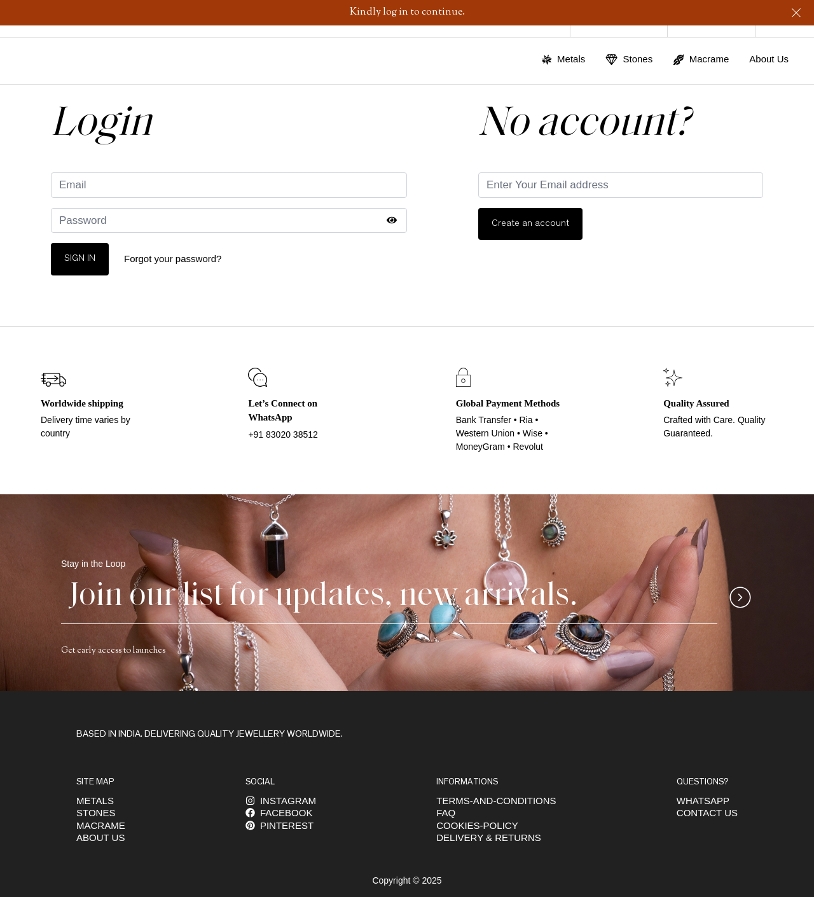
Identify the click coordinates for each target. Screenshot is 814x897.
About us (100, 837)
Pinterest (279, 825)
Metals (95, 800)
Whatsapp (703, 800)
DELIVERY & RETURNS (488, 837)
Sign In (79, 258)
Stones (95, 812)
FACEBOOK (279, 812)
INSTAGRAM (280, 800)
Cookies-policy (477, 825)
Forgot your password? (172, 258)
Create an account (530, 223)
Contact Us (707, 812)
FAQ (445, 812)
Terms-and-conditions (496, 800)
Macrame (100, 825)
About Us (769, 58)
